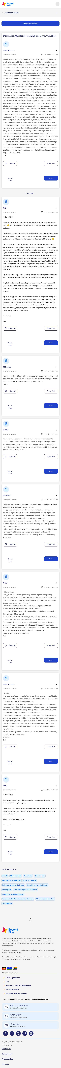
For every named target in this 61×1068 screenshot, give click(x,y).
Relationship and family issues (13, 885)
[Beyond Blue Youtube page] (12, 1034)
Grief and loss (40, 876)
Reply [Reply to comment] (51, 343)
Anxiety (5, 876)
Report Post (10, 179)
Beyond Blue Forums (10, 4)
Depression (28, 876)
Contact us (6, 1049)
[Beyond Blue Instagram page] (18, 1034)
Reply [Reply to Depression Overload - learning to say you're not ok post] (51, 178)
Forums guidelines (12, 978)
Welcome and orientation (45, 899)
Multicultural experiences (11, 880)
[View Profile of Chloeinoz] (7, 367)
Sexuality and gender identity (37, 885)
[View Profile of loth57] (5, 430)
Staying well (6, 890)
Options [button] (57, 12)
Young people (7, 903)
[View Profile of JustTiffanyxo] (8, 50)
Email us (14, 1024)
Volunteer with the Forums (16, 994)
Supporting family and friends (13, 894)
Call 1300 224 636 (19, 1005)
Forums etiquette (12, 990)
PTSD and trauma (29, 880)
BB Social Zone (15, 876)
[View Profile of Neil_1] (5, 208)
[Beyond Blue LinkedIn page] (31, 1034)
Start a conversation (30, 23)
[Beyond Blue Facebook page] (5, 1034)
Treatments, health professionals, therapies (17, 899)
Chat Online (16, 1015)
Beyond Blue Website (14, 930)
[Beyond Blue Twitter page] (25, 1034)
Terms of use (7, 1054)
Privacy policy (7, 1059)
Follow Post (51, 163)
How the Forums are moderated (18, 986)
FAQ (7, 982)
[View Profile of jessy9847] (7, 495)
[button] (6, 163)
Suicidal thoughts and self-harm (25, 890)
